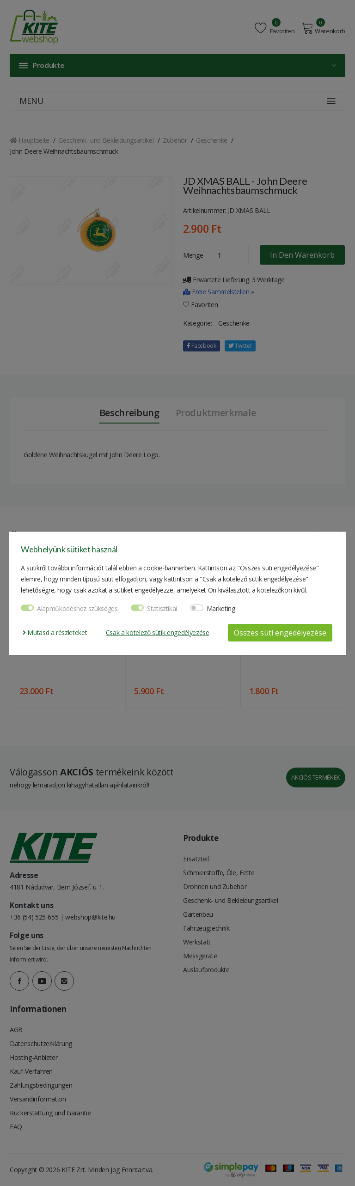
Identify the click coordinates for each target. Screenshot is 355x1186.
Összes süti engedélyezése (280, 633)
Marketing (221, 608)
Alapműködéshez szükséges (77, 608)
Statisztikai (162, 608)
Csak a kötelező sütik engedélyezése (157, 632)
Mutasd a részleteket (55, 632)
